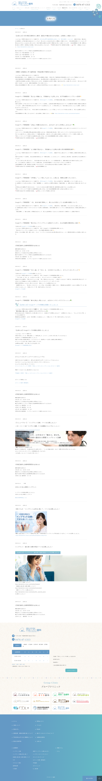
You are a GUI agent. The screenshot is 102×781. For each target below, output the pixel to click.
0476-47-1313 (22, 639)
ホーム (14, 8)
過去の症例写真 (73, 8)
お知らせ (80, 8)
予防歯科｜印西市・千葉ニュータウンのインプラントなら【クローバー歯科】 (34, 373)
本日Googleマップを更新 (46, 99)
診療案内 (48, 8)
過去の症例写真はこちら (21, 497)
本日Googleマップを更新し (46, 152)
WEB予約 (90, 778)
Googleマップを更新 (47, 128)
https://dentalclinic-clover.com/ (25, 46)
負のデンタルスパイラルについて (45, 733)
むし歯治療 (35, 768)
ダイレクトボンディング (38, 757)
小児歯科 (15, 768)
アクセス (54, 8)
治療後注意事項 (41, 737)
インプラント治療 (17, 751)
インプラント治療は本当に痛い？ (20, 754)
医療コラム (87, 8)
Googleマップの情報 (27, 226)
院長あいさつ (40, 721)
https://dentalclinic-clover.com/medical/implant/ (67, 113)
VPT (14, 759)
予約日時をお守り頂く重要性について (23, 737)
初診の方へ (16, 729)
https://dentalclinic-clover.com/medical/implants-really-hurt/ (31, 535)
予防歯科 (35, 762)
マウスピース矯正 (17, 762)
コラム (58, 751)
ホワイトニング (36, 765)
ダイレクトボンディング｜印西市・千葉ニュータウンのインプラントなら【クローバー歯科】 (37, 366)
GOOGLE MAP (71, 670)
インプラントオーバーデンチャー (40, 754)
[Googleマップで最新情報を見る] (23, 345)
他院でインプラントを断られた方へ (41, 751)
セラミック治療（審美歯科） (22, 382)
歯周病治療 (15, 765)
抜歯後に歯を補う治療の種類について (21, 757)
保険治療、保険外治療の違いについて (35, 8)
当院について (20, 8)
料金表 (59, 8)
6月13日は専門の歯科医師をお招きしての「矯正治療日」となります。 (57, 39)
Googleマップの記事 (20, 289)
